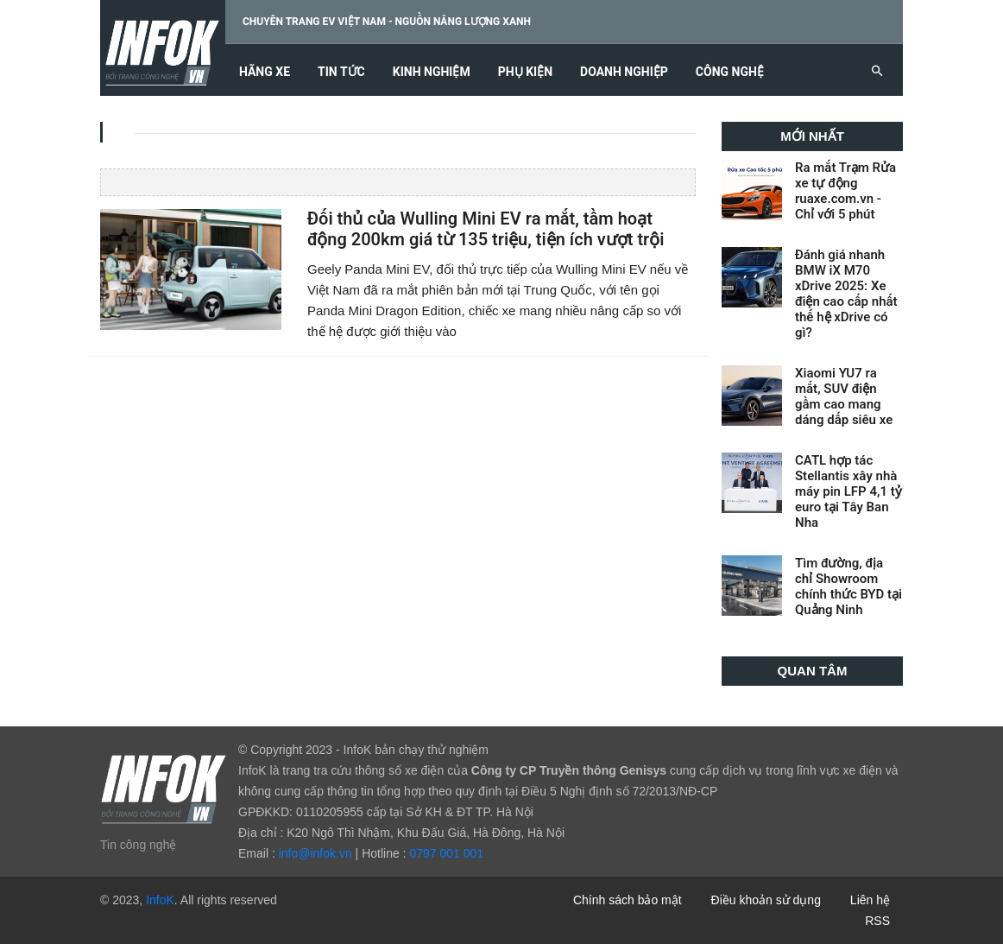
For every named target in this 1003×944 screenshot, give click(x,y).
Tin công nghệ (138, 845)
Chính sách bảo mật (627, 900)
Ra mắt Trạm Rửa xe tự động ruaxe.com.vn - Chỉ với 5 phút (845, 191)
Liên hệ (870, 900)
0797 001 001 (446, 853)
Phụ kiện (525, 72)
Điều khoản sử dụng (766, 900)
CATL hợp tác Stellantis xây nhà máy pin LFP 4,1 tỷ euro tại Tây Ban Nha (848, 491)
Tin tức (341, 72)
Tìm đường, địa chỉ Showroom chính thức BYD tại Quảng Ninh (848, 586)
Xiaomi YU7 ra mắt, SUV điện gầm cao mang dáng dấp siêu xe (844, 396)
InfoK (160, 900)
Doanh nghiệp (624, 72)
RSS (877, 921)
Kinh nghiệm (431, 72)
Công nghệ (730, 72)
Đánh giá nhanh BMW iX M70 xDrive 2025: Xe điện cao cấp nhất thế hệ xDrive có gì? (846, 293)
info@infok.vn (315, 853)
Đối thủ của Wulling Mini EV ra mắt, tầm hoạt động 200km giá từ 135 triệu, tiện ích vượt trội (485, 229)
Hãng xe (264, 72)
